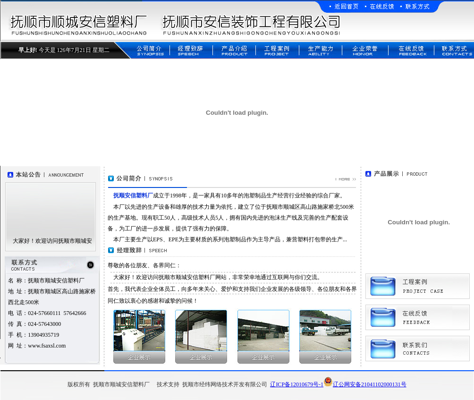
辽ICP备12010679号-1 (296, 384)
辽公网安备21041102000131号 (364, 384)
